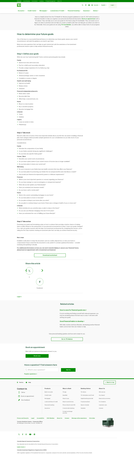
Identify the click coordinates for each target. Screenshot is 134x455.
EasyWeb (65, 390)
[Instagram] (26, 430)
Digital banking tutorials (87, 394)
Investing (41, 1)
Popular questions (30, 369)
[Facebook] (34, 279)
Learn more (20, 442)
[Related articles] (67, 335)
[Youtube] (30, 430)
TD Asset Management (50, 1)
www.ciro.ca (21, 451)
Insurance (87, 11)
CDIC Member (50, 413)
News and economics (104, 394)
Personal (19, 1)
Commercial (34, 1)
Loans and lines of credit (51, 397)
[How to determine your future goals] (50, 251)
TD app (64, 387)
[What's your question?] (41, 365)
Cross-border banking (68, 403)
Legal (19, 292)
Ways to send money (68, 397)
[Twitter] (34, 268)
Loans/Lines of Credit (57, 11)
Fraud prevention (85, 397)
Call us (22, 388)
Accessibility (40, 413)
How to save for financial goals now (73, 306)
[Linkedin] (34, 430)
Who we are (102, 387)
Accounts (21, 11)
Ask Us (68, 365)
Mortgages (44, 11)
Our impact (102, 390)
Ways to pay (66, 394)
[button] (82, 5)
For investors (102, 397)
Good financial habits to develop (71, 317)
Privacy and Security (23, 413)
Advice (96, 11)
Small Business (26, 1)
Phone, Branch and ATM (69, 400)
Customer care (103, 400)
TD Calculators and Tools (87, 390)
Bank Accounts (49, 387)
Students (83, 403)
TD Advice (83, 387)
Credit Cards (32, 11)
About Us (59, 413)
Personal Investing (74, 11)
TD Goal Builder (66, 20)
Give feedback (24, 395)
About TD (59, 1)
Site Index (92, 413)
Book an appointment (89, 14)
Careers (101, 403)
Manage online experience (79, 413)
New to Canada (85, 400)
